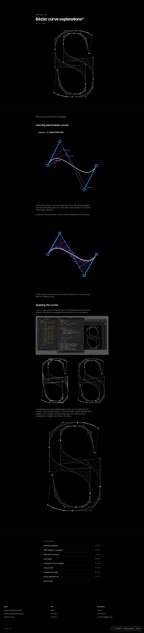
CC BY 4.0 (7, 628)
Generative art (9, 617)
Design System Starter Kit (13, 610)
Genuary (63, 117)
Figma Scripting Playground (14, 613)
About (53, 610)
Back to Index (48, 581)
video (87, 205)
